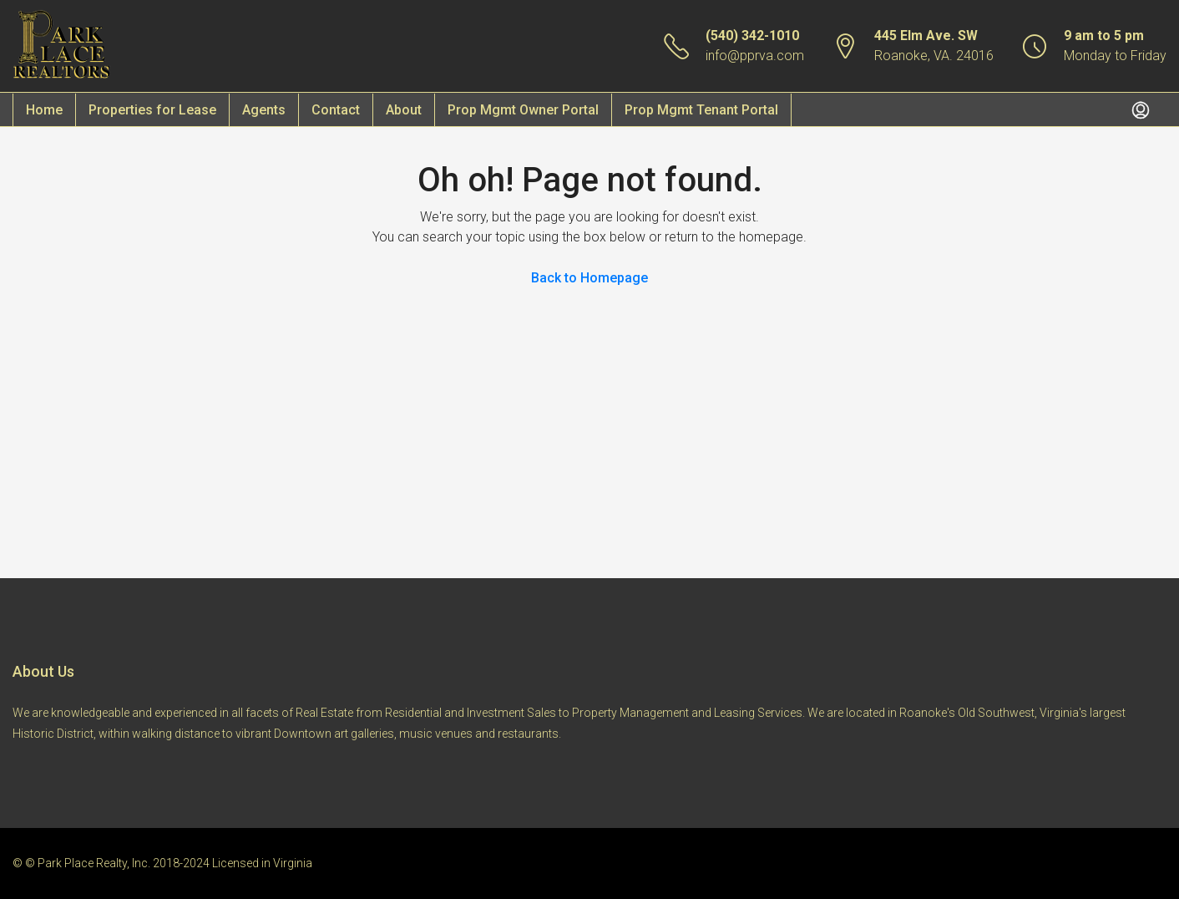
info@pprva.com (755, 55)
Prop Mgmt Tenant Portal (701, 110)
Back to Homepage (589, 278)
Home (44, 110)
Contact (335, 110)
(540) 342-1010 (752, 35)
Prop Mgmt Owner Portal (523, 110)
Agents (264, 110)
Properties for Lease (152, 110)
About (404, 110)
